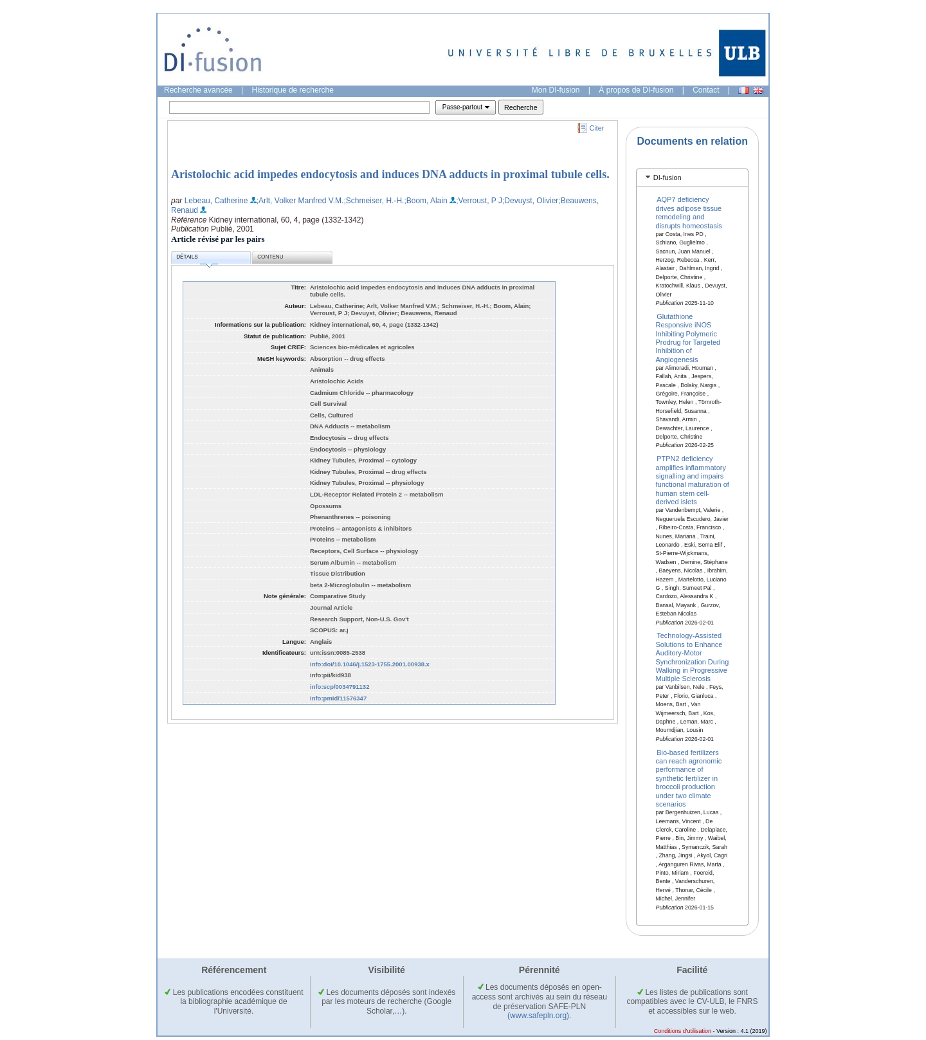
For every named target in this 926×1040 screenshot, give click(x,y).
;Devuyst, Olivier (530, 200)
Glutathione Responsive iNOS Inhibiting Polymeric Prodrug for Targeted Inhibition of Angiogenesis (688, 337)
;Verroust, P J (479, 200)
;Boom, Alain (425, 200)
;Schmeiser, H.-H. (373, 200)
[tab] (692, 178)
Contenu (270, 257)
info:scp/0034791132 (339, 686)
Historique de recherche (293, 90)
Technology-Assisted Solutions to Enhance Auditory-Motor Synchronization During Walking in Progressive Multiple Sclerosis (692, 657)
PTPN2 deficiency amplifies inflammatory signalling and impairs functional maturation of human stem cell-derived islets (692, 480)
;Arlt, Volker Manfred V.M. (300, 200)
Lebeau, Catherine (216, 200)
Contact (706, 90)
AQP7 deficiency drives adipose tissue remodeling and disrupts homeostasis (689, 212)
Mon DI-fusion (556, 90)
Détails (196, 259)
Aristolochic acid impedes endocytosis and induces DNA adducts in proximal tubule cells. (390, 174)
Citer (597, 128)
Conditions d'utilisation (682, 1031)
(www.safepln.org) (538, 1015)
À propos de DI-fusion (636, 90)
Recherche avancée (198, 90)
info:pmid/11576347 (338, 698)
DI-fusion (667, 177)
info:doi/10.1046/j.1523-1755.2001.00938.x (370, 664)
